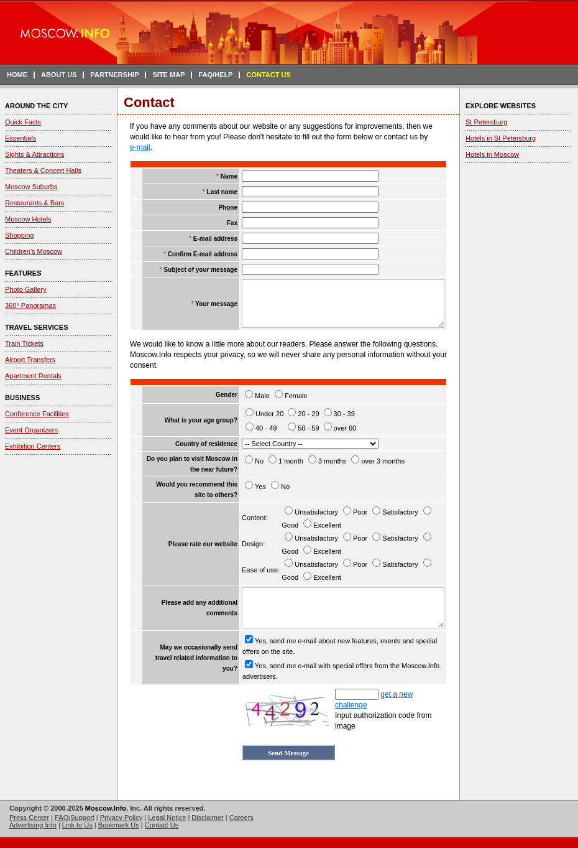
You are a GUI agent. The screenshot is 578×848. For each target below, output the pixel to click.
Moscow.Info (105, 808)
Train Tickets (24, 343)
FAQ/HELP (215, 74)
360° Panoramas (30, 305)
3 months (332, 461)
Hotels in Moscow (492, 154)
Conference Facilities (37, 413)
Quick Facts (23, 122)
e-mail (140, 147)
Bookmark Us (118, 825)
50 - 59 (308, 428)
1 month (290, 461)
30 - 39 (344, 413)
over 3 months (383, 461)
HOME (17, 74)
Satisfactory (400, 512)
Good (290, 525)
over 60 (345, 428)
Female (296, 395)
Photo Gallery (26, 289)
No (259, 461)
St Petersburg (486, 122)
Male (262, 395)
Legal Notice (167, 817)
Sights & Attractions (34, 154)
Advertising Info (33, 825)
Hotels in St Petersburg (501, 138)
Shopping (19, 235)
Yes (260, 486)
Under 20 (269, 413)
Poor (360, 512)
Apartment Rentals (33, 376)
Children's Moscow (33, 251)
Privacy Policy (121, 817)
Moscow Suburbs (31, 186)
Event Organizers (31, 430)
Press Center (29, 817)
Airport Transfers (30, 359)
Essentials (20, 138)
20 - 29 (308, 413)
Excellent (327, 525)
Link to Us (77, 825)
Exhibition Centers (32, 446)
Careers (241, 817)
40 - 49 (266, 428)
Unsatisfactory (316, 512)
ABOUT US (58, 74)
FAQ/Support (74, 817)
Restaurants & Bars (34, 203)
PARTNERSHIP (114, 74)
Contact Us (161, 825)
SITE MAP (168, 74)
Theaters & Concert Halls (43, 170)
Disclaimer (207, 817)
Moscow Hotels (28, 219)
